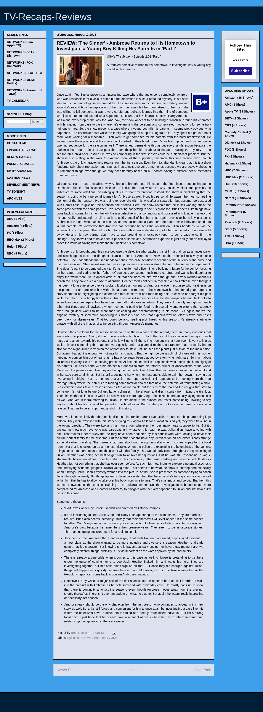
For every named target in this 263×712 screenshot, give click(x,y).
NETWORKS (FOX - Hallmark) (21, 64)
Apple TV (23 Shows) (240, 111)
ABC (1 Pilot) (16, 219)
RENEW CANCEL (19, 157)
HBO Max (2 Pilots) (20, 239)
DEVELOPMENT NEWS (23, 184)
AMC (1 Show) (235, 104)
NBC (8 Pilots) (17, 253)
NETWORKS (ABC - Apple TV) (21, 43)
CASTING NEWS (18, 177)
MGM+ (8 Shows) (237, 191)
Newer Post (66, 670)
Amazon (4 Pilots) (19, 225)
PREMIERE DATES (20, 164)
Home (135, 670)
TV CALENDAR (18, 100)
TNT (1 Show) (234, 236)
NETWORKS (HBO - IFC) (24, 73)
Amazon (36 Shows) (239, 97)
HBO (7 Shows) (236, 170)
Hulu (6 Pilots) (17, 246)
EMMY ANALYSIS (19, 170)
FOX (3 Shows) (235, 149)
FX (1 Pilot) (15, 232)
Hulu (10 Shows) (236, 184)
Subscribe (240, 71)
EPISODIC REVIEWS (21, 150)
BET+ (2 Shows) (236, 118)
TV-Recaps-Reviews (47, 16)
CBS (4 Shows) (235, 125)
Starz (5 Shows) (236, 229)
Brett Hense (79, 633)
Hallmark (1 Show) (238, 163)
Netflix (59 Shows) (238, 198)
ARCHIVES (14, 198)
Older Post (202, 670)
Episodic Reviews (79, 638)
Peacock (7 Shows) (238, 222)
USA (114, 638)
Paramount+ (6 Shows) (235, 213)
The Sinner (101, 638)
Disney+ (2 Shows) (238, 142)
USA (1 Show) (234, 243)
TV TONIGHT (16, 191)
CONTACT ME (17, 143)
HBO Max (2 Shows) (239, 177)
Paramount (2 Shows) (240, 205)
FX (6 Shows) (234, 156)
